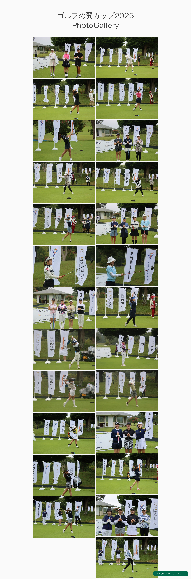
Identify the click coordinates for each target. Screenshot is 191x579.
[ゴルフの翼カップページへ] (170, 573)
